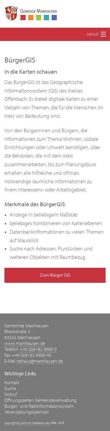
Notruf (10, 394)
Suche (10, 388)
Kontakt (11, 382)
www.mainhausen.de (24, 343)
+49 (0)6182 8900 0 (38, 349)
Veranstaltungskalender (26, 412)
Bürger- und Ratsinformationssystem (39, 406)
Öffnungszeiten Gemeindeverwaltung (40, 400)
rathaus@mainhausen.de (39, 361)
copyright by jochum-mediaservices (27, 423)
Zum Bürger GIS (55, 275)
